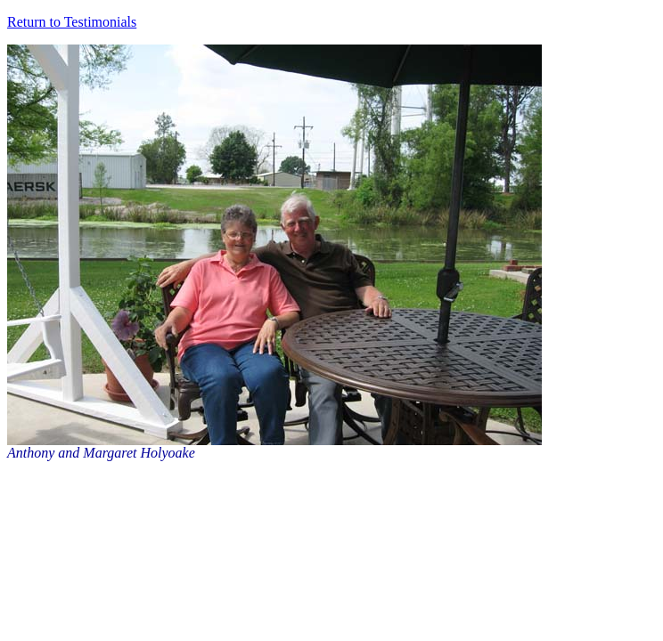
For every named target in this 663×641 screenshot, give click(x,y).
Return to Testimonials (71, 21)
